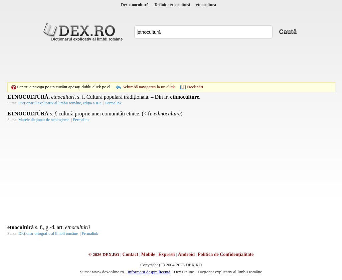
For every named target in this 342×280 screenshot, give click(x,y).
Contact (130, 254)
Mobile (148, 254)
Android (186, 254)
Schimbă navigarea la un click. (149, 86)
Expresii (166, 254)
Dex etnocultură (134, 4)
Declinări (195, 86)
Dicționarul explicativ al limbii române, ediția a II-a (60, 103)
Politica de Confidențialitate (225, 254)
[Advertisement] (171, 62)
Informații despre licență (149, 271)
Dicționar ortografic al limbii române (48, 233)
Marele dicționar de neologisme (43, 119)
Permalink (113, 103)
